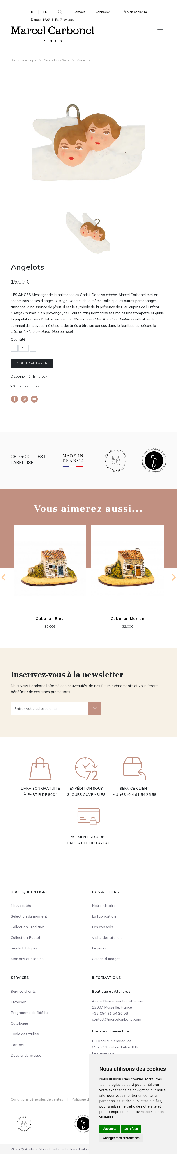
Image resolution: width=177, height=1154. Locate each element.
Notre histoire (103, 905)
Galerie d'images (106, 958)
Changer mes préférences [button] (121, 1138)
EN (45, 12)
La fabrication (104, 916)
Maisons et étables (27, 958)
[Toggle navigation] (160, 31)
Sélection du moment (29, 916)
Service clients (23, 991)
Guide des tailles (26, 386)
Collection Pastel (25, 937)
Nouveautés (21, 905)
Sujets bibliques (24, 948)
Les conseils (102, 927)
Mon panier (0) (135, 12)
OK (94, 708)
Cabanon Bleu (50, 618)
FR (31, 12)
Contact (79, 12)
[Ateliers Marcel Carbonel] (52, 29)
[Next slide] (173, 577)
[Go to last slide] (3, 577)
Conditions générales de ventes (37, 1099)
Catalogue (19, 1023)
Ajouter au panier (32, 363)
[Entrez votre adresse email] (50, 708)
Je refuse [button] (131, 1128)
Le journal (100, 948)
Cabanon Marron (127, 618)
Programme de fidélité (30, 1012)
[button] (58, 11)
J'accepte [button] (110, 1128)
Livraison (19, 1002)
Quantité (18, 339)
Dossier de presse (26, 1055)
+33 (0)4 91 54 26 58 (137, 794)
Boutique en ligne (24, 60)
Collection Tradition (27, 927)
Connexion (103, 12)
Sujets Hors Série (56, 60)
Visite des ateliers (107, 937)
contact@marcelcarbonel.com (116, 1019)
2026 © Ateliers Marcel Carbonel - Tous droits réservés (56, 1149)
